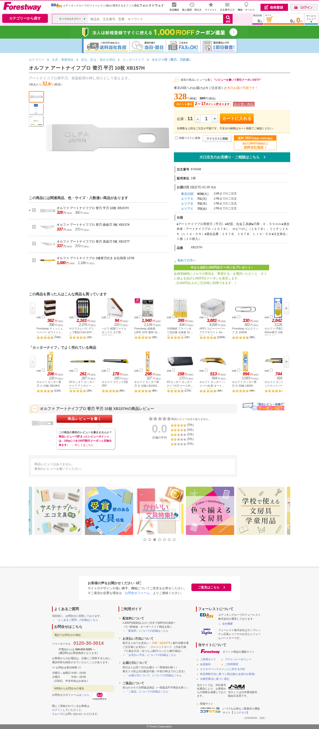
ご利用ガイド (208, 659)
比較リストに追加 (189, 137)
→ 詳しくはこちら (82, 445)
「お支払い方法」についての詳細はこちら (151, 654)
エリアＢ (187, 203)
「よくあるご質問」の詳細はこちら (76, 619)
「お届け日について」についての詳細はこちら (154, 675)
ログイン (57, 709)
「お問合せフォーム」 (137, 593)
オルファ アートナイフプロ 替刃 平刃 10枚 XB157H (93, 208)
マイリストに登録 (217, 138)
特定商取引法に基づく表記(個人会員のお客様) (227, 674)
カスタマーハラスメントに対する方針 (222, 669)
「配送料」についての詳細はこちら (147, 630)
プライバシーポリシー (238, 659)
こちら (85, 694)
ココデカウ (240, 712)
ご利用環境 (231, 664)
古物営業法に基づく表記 (214, 678)
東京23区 (187, 194)
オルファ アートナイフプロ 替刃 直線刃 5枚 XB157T (93, 241)
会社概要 (227, 623)
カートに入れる (237, 118)
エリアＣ (187, 208)
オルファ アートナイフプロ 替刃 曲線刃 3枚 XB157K (93, 224)
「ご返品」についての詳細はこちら (147, 691)
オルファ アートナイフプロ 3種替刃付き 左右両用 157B (95, 258)
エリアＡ (187, 198)
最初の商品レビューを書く (197, 79)
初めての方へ (186, 260)
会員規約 (205, 664)
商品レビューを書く (84, 419)
